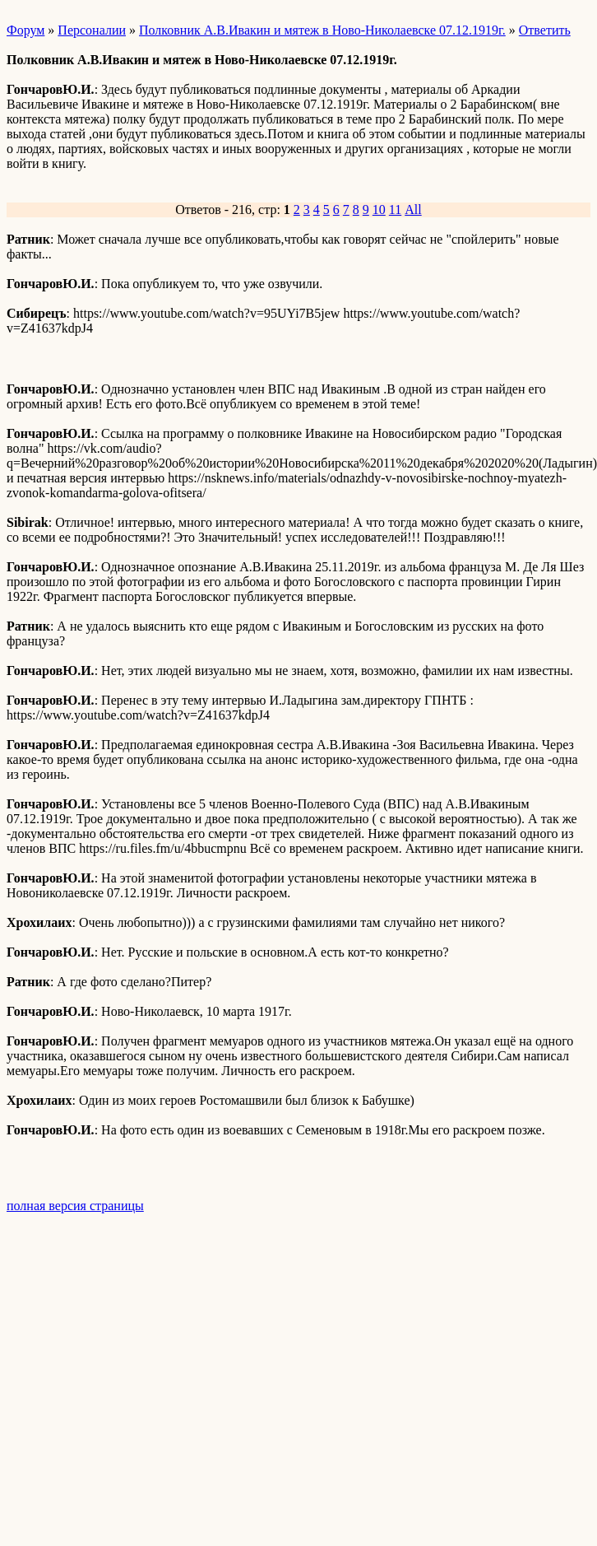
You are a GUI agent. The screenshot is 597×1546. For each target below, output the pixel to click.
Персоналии (92, 30)
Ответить (545, 30)
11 (395, 210)
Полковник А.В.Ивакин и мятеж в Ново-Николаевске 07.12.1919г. (322, 30)
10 (379, 210)
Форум (25, 30)
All (413, 210)
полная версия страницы (75, 1206)
